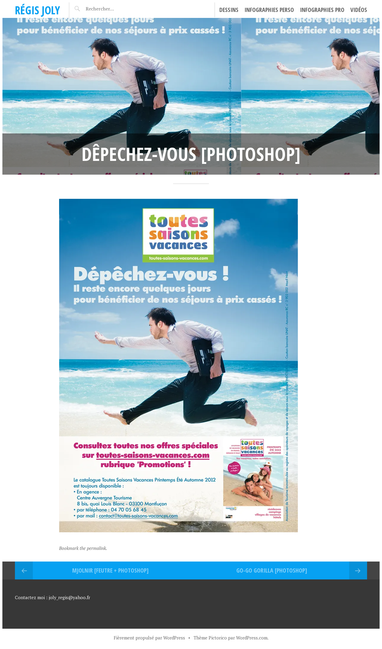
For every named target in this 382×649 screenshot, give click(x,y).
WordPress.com (251, 638)
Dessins (228, 10)
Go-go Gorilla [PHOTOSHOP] (271, 570)
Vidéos (358, 10)
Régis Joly (37, 10)
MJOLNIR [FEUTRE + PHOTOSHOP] (110, 570)
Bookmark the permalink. (83, 548)
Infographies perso (269, 10)
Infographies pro (322, 10)
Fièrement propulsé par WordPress (149, 638)
